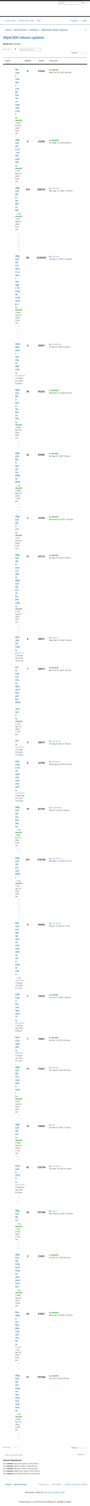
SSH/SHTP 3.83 (17, 642)
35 (19, 241)
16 (19, 914)
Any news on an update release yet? (17, 774)
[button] (86, 52)
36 (19, 244)
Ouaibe (18, 1347)
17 (19, 917)
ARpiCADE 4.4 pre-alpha (17, 817)
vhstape (55, 1067)
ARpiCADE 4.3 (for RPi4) (17, 867)
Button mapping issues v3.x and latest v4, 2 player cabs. (17, 948)
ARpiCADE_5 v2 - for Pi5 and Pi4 (17, 151)
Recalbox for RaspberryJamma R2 (17, 1327)
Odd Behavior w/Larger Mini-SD (17, 356)
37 (19, 247)
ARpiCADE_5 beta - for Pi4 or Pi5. (17, 404)
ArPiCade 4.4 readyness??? (17, 1005)
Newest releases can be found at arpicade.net (17, 92)
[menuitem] (37, 20)
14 (19, 908)
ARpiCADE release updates (23, 37)
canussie (55, 256)
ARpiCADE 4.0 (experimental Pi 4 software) (17, 1393)
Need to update (17, 1042)
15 (19, 911)
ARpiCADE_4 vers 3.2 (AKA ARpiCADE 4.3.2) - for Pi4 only (17, 578)
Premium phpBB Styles (54, 1492)
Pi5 (17, 740)
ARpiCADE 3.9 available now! (17, 1080)
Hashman (56, 188)
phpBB (34, 1501)
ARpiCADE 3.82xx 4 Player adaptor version (17, 1270)
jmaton (55, 637)
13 (19, 905)
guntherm (19, 653)
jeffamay (19, 1053)
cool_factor (20, 747)
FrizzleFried (20, 375)
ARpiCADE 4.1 (17, 1215)
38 (19, 250)
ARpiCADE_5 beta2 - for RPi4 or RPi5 (17, 467)
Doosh (54, 1211)
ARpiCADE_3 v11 (17, 523)
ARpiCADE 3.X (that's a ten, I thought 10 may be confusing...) (17, 279)
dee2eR (17, 44)
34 (19, 238)
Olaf (53, 1124)
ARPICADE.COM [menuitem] (26, 20)
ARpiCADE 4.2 (17, 1129)
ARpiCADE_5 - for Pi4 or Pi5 (17, 199)
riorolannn (56, 761)
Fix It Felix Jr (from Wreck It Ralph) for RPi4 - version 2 (17, 691)
